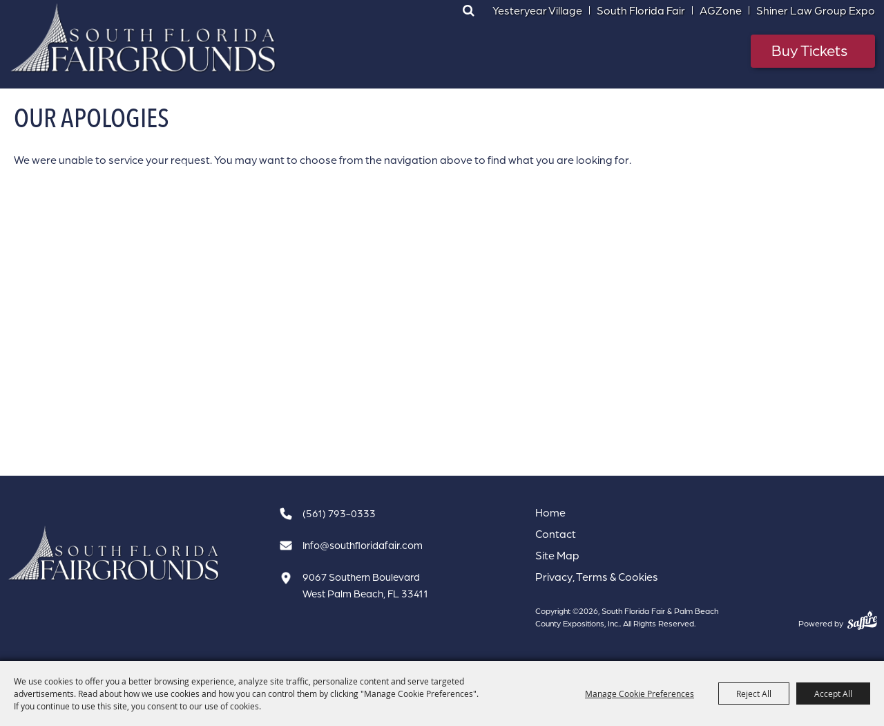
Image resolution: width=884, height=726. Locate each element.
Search (468, 10)
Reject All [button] (753, 693)
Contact (555, 533)
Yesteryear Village (537, 10)
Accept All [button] (833, 693)
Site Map (557, 555)
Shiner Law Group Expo (815, 10)
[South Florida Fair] (114, 553)
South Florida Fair (641, 10)
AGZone (721, 10)
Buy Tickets (809, 50)
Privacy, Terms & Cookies (596, 576)
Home (550, 512)
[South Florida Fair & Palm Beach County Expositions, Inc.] (143, 38)
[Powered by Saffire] (862, 620)
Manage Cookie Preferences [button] (639, 693)
